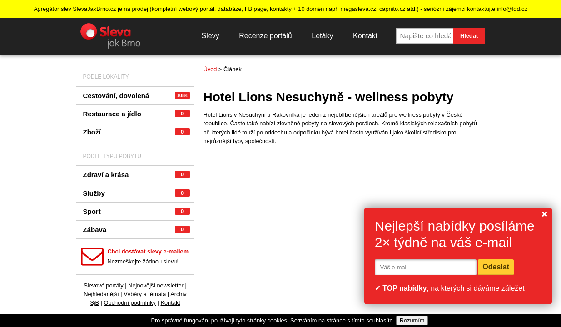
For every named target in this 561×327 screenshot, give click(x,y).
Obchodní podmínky (130, 302)
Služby (136, 193)
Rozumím (412, 320)
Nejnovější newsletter (156, 285)
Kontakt (365, 36)
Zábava (136, 229)
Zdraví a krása (136, 174)
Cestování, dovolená (136, 95)
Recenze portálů (265, 36)
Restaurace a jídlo (136, 114)
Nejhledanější (101, 294)
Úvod (210, 69)
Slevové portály (104, 285)
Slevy (210, 36)
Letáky (322, 36)
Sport (136, 211)
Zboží (136, 132)
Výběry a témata (145, 294)
